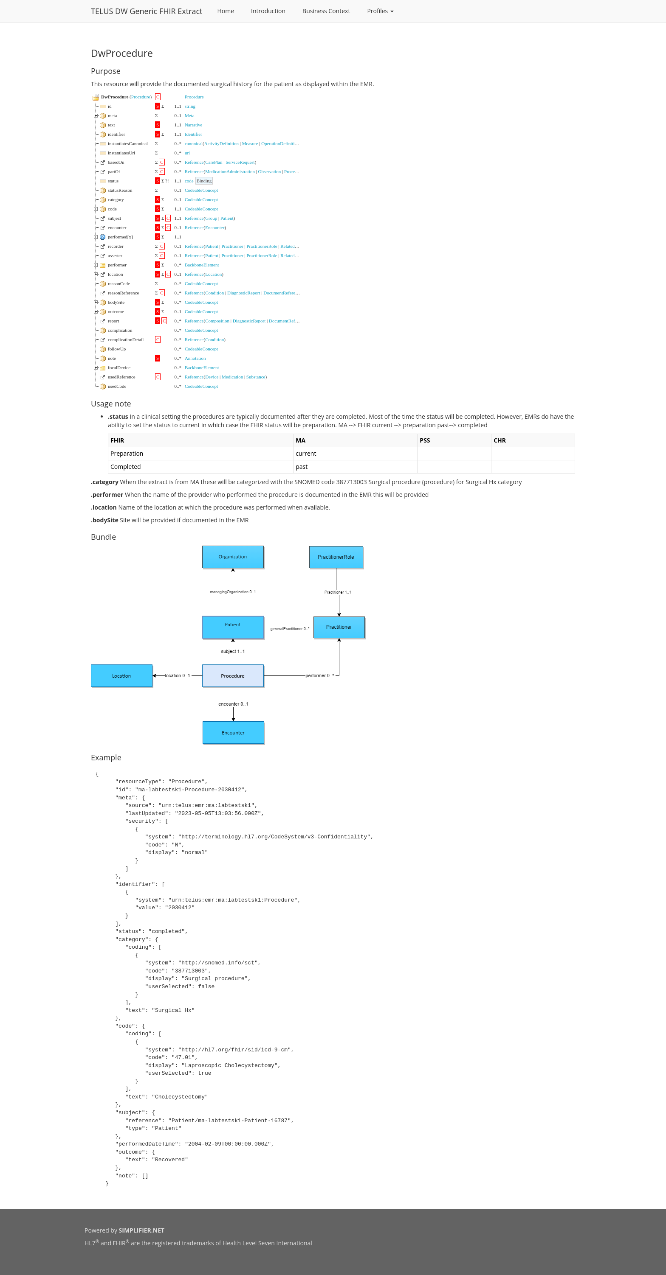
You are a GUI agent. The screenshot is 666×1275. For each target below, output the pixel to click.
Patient (227, 218)
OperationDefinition (280, 143)
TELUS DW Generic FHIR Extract (147, 11)
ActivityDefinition (221, 143)
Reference (194, 162)
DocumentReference (282, 292)
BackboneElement (202, 264)
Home (225, 11)
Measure (250, 143)
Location (213, 274)
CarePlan (213, 162)
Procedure (140, 96)
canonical (194, 143)
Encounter (214, 227)
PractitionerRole (261, 246)
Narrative (194, 124)
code (189, 180)
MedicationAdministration (230, 171)
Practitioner (232, 246)
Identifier (193, 134)
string (190, 106)
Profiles (380, 11)
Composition (217, 320)
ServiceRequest (240, 162)
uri (187, 152)
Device (211, 376)
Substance (255, 376)
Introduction (268, 11)
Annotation (195, 358)
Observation (269, 171)
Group (211, 218)
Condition (214, 292)
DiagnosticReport (243, 292)
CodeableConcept (201, 190)
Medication (232, 376)
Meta (190, 115)
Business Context (326, 11)
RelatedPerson (294, 246)
